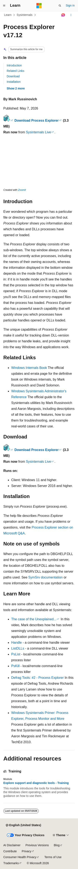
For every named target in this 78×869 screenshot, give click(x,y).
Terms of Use (52, 857)
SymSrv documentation (45, 577)
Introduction (14, 65)
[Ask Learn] (63, 15)
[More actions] (71, 15)
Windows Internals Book (29, 368)
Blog (57, 845)
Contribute (10, 851)
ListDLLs (17, 648)
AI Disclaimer (11, 845)
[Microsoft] (39, 5)
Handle (16, 642)
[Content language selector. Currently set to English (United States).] (23, 825)
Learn (8, 15)
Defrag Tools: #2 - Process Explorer (37, 677)
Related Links (15, 71)
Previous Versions (37, 845)
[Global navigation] (4, 5)
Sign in (70, 5)
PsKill (15, 666)
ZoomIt (22, 190)
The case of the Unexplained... (33, 619)
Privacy (26, 851)
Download (13, 76)
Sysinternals (24, 15)
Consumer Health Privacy (19, 857)
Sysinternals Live (38, 132)
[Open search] (60, 5)
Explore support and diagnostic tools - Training (36, 783)
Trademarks (11, 863)
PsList (15, 654)
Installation (14, 81)
